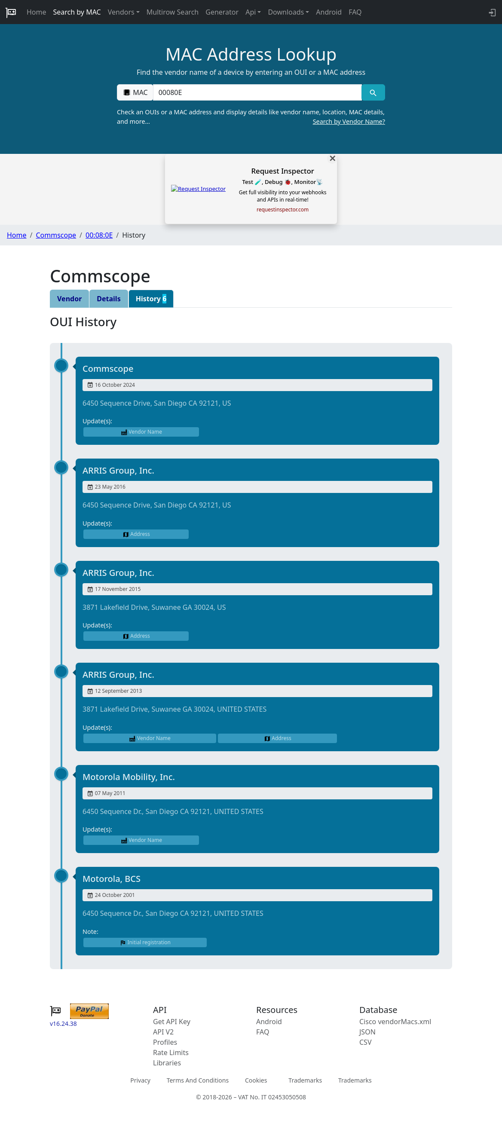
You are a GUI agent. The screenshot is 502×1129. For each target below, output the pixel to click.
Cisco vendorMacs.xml (395, 1021)
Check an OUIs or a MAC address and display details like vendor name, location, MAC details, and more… (251, 117)
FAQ (355, 12)
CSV (365, 1042)
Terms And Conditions (198, 1080)
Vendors (121, 12)
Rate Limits (171, 1052)
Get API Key (171, 1021)
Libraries (167, 1063)
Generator (222, 12)
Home (36, 12)
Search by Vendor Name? (349, 121)
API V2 (163, 1032)
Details (108, 298)
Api (250, 12)
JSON (367, 1032)
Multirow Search (173, 12)
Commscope (56, 235)
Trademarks (305, 1080)
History (151, 298)
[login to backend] (491, 12)
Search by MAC (77, 12)
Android (329, 12)
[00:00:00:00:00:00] (257, 92)
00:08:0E (99, 235)
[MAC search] (373, 92)
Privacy (140, 1080)
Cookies (256, 1080)
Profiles (165, 1042)
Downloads (286, 12)
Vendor (69, 298)
